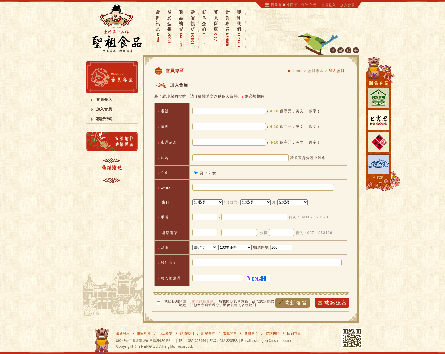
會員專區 (251, 334)
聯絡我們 (272, 334)
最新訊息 (123, 334)
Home (295, 71)
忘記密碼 (104, 119)
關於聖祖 (144, 334)
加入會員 (347, 5)
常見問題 (230, 334)
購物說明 (187, 334)
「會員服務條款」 (202, 301)
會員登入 (328, 5)
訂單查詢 (208, 334)
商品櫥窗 (166, 334)
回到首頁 (294, 334)
